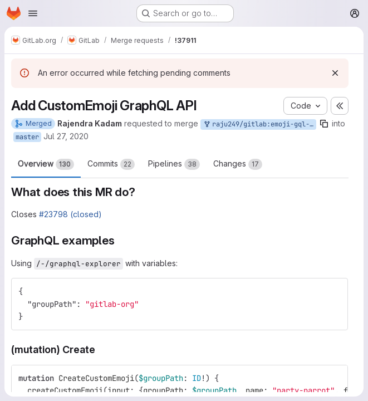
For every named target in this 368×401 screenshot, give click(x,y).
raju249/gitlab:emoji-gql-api (259, 124)
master (27, 137)
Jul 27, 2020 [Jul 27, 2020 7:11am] (66, 136)
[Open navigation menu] (33, 13)
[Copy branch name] (324, 123)
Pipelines (174, 164)
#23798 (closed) (70, 214)
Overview (46, 164)
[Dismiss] (335, 73)
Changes (237, 164)
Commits (111, 164)
